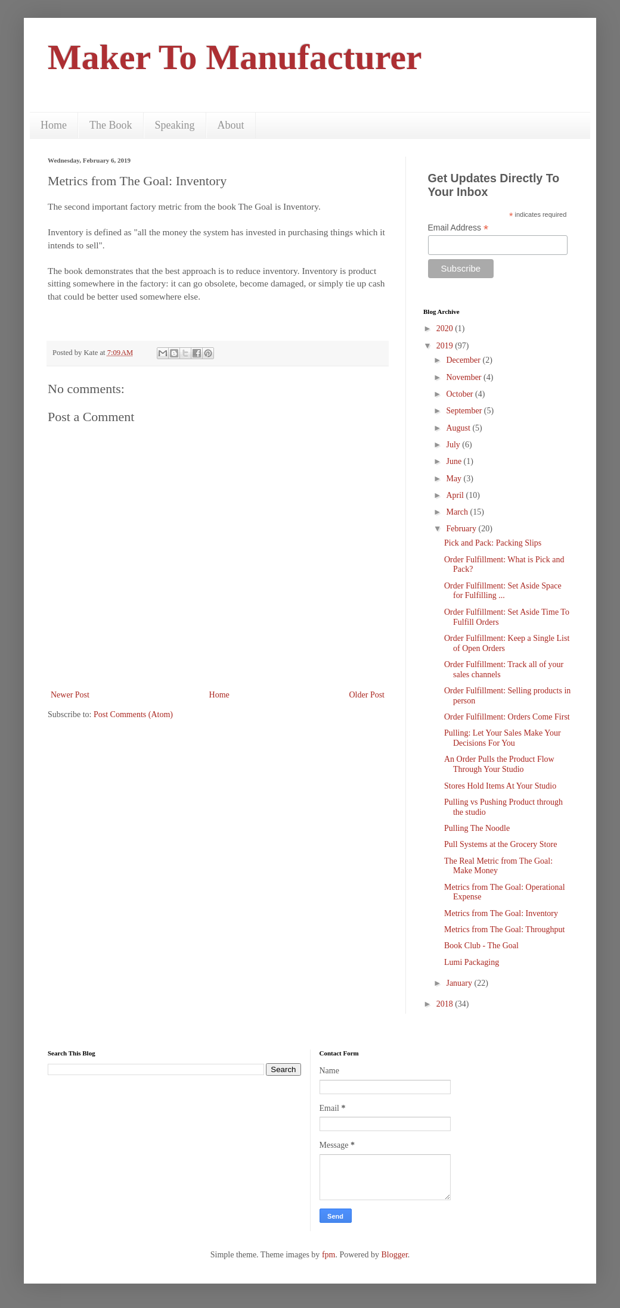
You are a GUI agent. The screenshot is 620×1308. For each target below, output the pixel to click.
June (454, 461)
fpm (329, 1254)
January (460, 983)
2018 (445, 1003)
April (456, 495)
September (464, 410)
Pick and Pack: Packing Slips (492, 542)
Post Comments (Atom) (133, 714)
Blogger (394, 1254)
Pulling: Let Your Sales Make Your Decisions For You (502, 738)
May (454, 478)
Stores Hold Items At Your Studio (500, 785)
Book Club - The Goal (481, 945)
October (460, 394)
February (462, 528)
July (454, 444)
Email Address (458, 227)
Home (54, 125)
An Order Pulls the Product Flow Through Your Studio (499, 764)
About (231, 125)
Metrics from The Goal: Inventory (501, 913)
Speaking (175, 125)
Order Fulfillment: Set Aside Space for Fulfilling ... (503, 590)
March (458, 511)
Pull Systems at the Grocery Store (500, 844)
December (464, 360)
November (464, 377)
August (459, 427)
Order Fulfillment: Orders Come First (507, 716)
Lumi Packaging (471, 962)
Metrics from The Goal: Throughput (504, 929)
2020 (445, 328)
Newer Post (70, 694)
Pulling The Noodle (477, 828)
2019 (445, 345)
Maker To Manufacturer (235, 57)
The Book (110, 125)
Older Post (367, 694)
